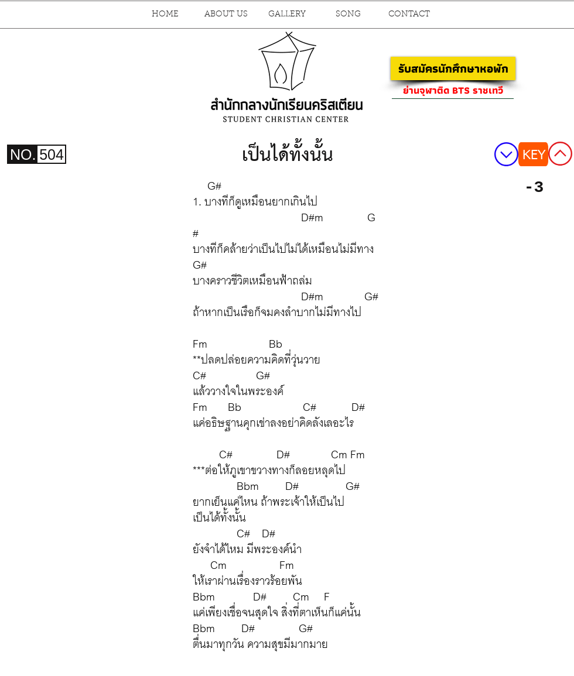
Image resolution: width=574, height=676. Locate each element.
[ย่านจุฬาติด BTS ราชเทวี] (453, 90)
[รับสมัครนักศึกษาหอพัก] (453, 68)
